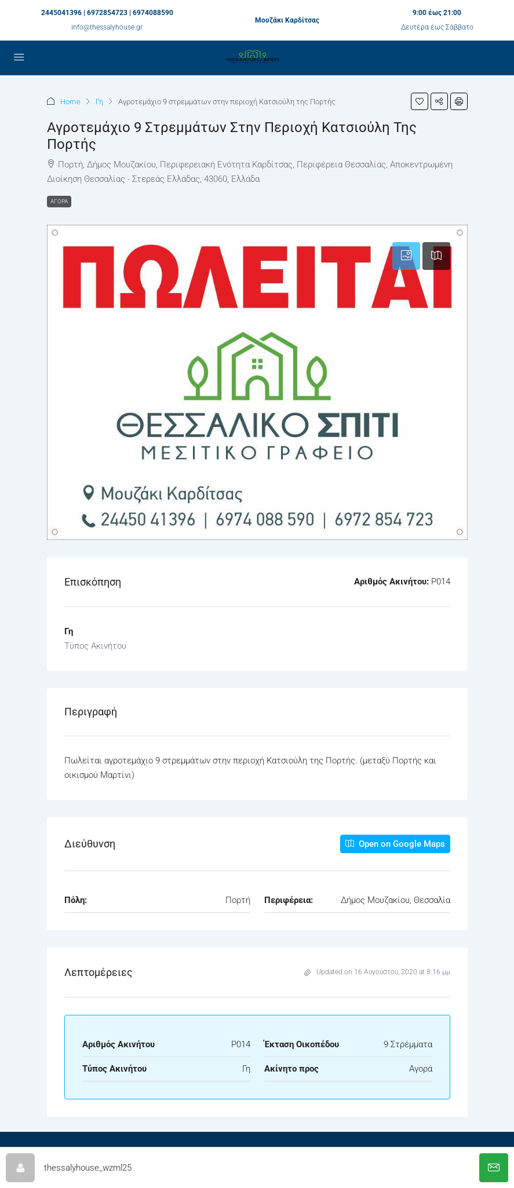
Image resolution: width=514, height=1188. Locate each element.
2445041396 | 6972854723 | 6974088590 (107, 13)
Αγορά (59, 201)
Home (70, 101)
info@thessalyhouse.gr (107, 27)
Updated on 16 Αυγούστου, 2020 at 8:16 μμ (377, 972)
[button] (419, 101)
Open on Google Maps (395, 844)
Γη (99, 101)
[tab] (406, 256)
